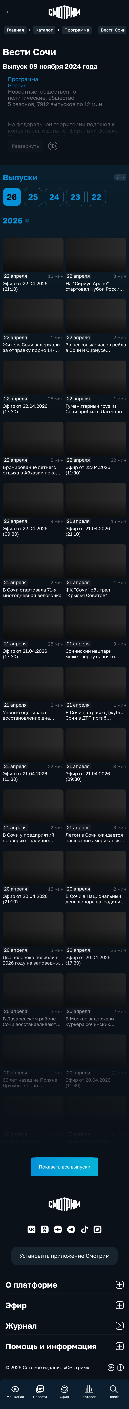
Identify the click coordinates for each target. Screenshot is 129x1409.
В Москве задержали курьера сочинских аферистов (90, 1024)
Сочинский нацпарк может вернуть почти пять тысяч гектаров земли (90, 659)
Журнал (64, 1325)
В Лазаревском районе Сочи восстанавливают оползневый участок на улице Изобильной (30, 1027)
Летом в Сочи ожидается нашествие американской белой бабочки (95, 840)
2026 (27, 220)
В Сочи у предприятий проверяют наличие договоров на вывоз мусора (28, 843)
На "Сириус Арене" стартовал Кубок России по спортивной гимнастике (94, 292)
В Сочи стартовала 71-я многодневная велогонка (32, 592)
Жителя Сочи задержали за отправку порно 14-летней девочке (31, 350)
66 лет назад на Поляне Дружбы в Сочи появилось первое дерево (33, 1085)
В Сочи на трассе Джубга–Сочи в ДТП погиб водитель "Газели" (96, 718)
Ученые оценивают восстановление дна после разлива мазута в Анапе (30, 721)
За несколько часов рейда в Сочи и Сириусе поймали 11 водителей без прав (96, 353)
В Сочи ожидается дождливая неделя (24, 1144)
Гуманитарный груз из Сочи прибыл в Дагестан (94, 408)
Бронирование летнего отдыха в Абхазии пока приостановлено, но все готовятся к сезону (30, 475)
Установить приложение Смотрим (64, 1256)
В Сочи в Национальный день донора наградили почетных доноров (93, 901)
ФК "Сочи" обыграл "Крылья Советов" (88, 592)
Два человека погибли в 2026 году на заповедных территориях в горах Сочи (33, 963)
